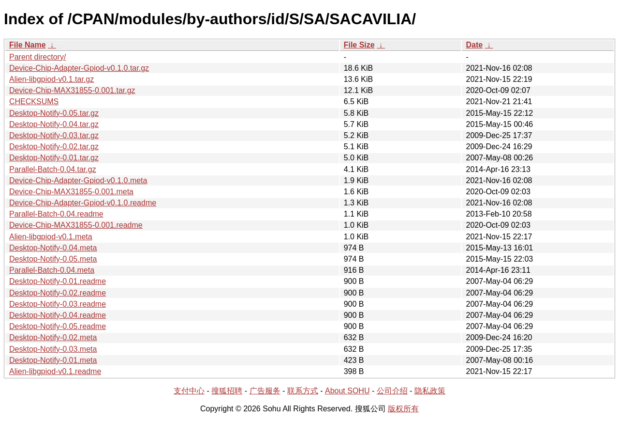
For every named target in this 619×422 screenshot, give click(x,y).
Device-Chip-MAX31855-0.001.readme (76, 225)
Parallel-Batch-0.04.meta (51, 270)
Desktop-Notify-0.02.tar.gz (54, 146)
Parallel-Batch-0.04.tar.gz (52, 169)
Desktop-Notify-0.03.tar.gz (54, 135)
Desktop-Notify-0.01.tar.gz (54, 158)
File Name (27, 45)
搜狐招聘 (226, 391)
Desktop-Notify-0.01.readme (57, 281)
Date (474, 45)
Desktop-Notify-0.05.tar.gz (54, 113)
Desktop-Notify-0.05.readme (57, 326)
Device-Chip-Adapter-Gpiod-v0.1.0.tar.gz (79, 68)
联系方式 (302, 391)
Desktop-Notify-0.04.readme (57, 315)
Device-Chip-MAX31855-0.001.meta (71, 192)
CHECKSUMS (34, 101)
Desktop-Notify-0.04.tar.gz (54, 124)
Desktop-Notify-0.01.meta (53, 360)
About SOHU (347, 391)
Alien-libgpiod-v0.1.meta (50, 237)
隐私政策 (429, 391)
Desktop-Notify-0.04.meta (53, 248)
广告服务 (265, 391)
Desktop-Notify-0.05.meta (53, 259)
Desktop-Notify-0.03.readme (57, 304)
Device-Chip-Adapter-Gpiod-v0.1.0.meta (78, 180)
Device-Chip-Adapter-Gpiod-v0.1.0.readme (82, 203)
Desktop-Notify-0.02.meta (53, 337)
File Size (359, 45)
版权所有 (403, 409)
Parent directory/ (37, 57)
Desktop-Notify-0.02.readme (57, 293)
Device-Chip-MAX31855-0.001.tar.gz (72, 90)
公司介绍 (392, 391)
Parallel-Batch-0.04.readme (56, 214)
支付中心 (189, 391)
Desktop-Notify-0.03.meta (53, 349)
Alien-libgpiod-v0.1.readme (55, 371)
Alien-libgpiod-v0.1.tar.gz (51, 79)
